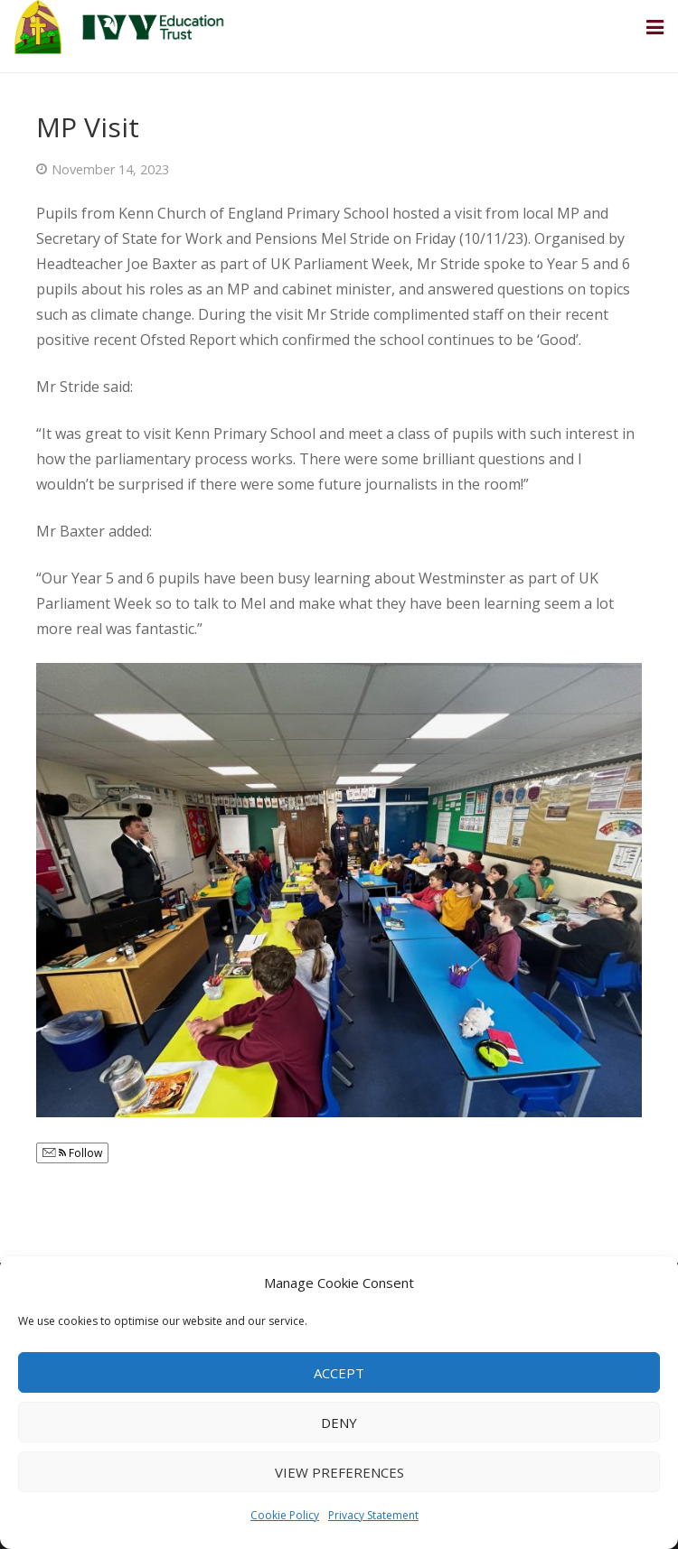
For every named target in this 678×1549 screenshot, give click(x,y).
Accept (339, 1373)
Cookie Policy (284, 1515)
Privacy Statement (373, 1515)
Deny (339, 1423)
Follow (72, 1153)
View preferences (339, 1472)
